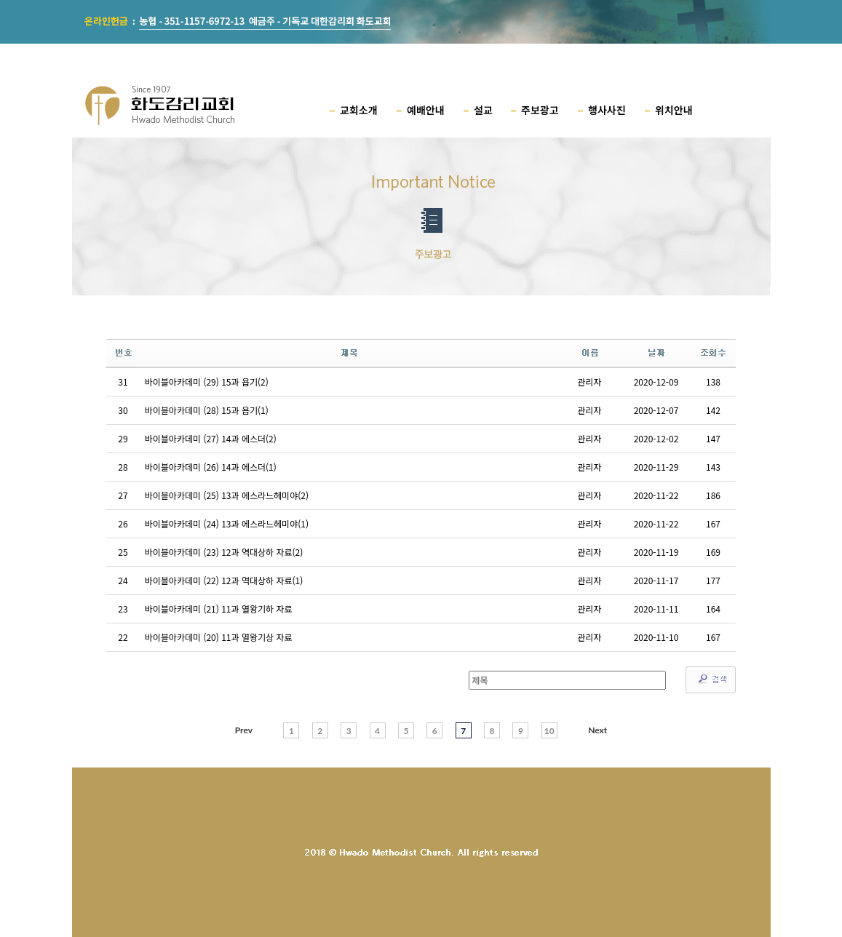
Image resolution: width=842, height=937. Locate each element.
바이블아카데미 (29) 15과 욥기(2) (207, 381)
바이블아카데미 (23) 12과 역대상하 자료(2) (224, 552)
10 (549, 730)
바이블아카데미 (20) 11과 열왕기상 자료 (219, 637)
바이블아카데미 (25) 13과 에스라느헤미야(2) (227, 495)
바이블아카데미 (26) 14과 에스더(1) (211, 466)
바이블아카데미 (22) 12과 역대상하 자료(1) (224, 580)
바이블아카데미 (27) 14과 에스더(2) (211, 438)
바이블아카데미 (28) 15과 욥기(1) (207, 410)
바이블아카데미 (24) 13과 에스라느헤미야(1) (227, 523)
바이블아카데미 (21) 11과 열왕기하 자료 (219, 608)
